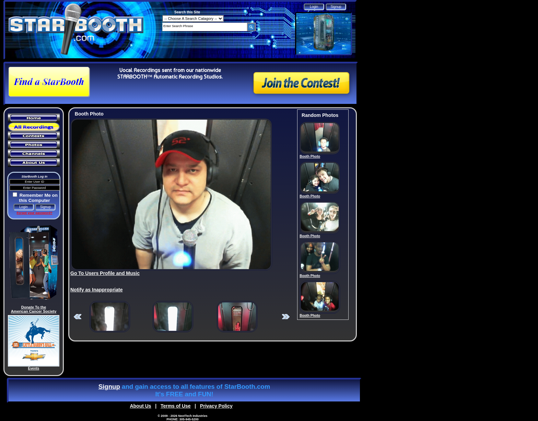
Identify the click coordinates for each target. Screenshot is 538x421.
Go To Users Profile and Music (105, 273)
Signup (109, 386)
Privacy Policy (216, 406)
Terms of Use (176, 406)
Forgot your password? (34, 213)
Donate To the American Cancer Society (34, 309)
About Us (140, 406)
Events (33, 368)
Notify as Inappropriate (96, 289)
